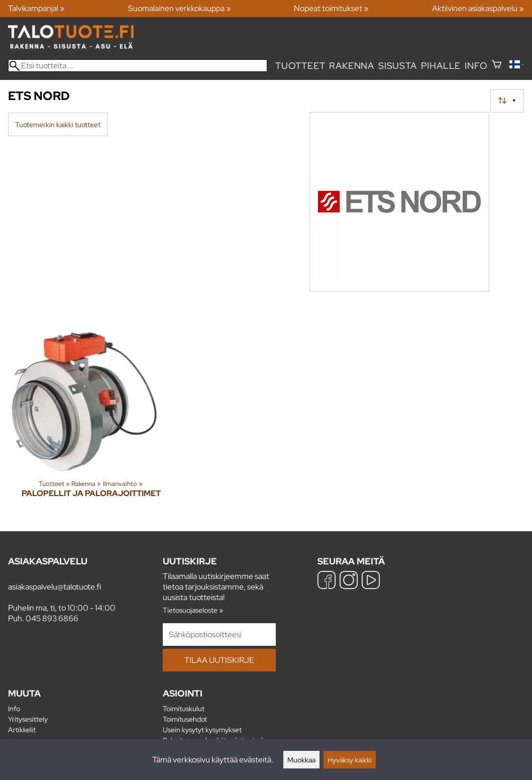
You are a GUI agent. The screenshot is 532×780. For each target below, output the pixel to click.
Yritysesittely (28, 719)
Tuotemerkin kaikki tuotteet (57, 124)
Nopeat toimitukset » (331, 8)
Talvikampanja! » (36, 8)
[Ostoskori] (496, 65)
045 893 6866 (52, 618)
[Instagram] (349, 581)
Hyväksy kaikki (350, 759)
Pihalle (441, 65)
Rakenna (351, 65)
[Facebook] (326, 581)
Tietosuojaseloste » (193, 610)
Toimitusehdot (185, 719)
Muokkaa (301, 759)
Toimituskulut (183, 708)
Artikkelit (22, 729)
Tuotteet (300, 65)
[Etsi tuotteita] (137, 65)
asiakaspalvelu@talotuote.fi (54, 586)
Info (476, 65)
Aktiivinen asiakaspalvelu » (478, 8)
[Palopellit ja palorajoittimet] (91, 409)
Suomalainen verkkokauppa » (179, 8)
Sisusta (397, 65)
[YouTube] (371, 581)
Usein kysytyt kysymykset (202, 729)
